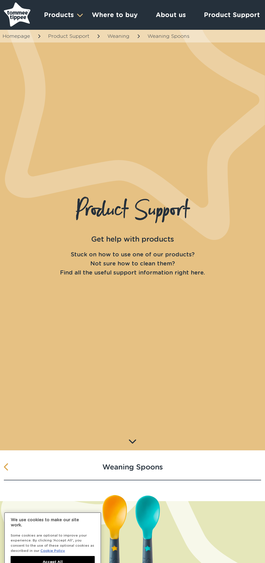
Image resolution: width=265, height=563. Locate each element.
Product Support (68, 36)
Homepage (16, 36)
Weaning (118, 36)
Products (63, 14)
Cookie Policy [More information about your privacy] (52, 556)
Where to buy (115, 15)
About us (171, 15)
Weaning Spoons (168, 36)
